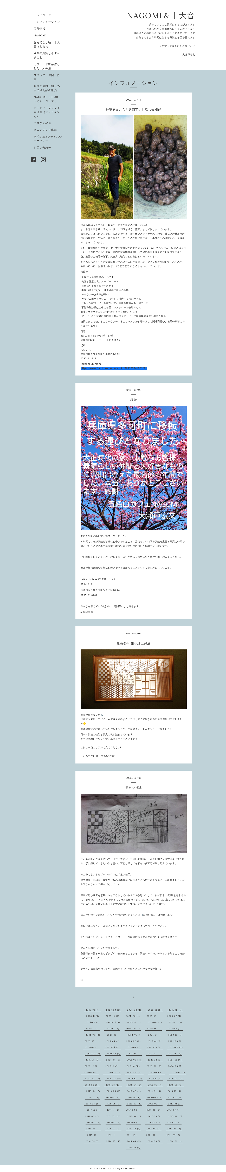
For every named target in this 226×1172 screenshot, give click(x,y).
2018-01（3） (175, 1103)
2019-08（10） (114, 1085)
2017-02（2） (175, 1116)
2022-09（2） (176, 1041)
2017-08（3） (153, 1110)
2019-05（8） (176, 1085)
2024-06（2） (93, 1034)
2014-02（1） (175, 1141)
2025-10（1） (113, 1016)
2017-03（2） (155, 1116)
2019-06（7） (155, 1085)
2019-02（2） (134, 1091)
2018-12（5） (175, 1091)
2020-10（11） (133, 1066)
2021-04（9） (113, 1059)
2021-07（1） (154, 1053)
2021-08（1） (134, 1053)
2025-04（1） (134, 1022)
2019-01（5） (155, 1091)
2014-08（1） (153, 1135)
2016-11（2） (134, 1122)
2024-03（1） (135, 1034)
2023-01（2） (155, 1041)
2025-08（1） (154, 1016)
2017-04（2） (134, 1116)
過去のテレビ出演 (45, 129)
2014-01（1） (134, 1147)
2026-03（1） (113, 1010)
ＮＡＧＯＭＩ (105, 1168)
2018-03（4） (134, 1103)
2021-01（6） (175, 1059)
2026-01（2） (155, 1010)
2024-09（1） (133, 1028)
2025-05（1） (113, 1022)
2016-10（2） (153, 1122)
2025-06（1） (92, 1022)
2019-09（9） (92, 1085)
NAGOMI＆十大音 (161, 15)
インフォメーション (47, 21)
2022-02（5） (176, 1047)
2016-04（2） (113, 1128)
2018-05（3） (113, 1103)
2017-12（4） (94, 1110)
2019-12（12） (135, 1078)
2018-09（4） (133, 1097)
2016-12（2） (114, 1122)
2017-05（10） (113, 1116)
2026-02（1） (134, 1010)
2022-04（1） (133, 1047)
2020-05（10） (135, 1072)
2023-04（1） (112, 1041)
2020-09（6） (154, 1066)
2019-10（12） (176, 1078)
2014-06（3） (93, 1141)
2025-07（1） (174, 1016)
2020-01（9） (114, 1078)
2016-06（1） (93, 1128)
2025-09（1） (133, 1016)
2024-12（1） (176, 1022)
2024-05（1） (114, 1034)
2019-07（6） (134, 1085)
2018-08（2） (154, 1097)
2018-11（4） (93, 1097)
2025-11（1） (93, 1016)
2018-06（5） (93, 1103)
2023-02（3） (134, 1041)
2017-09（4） (133, 1110)
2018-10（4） (113, 1097)
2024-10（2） (112, 1028)
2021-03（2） (134, 1059)
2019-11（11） (156, 1078)
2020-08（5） (176, 1066)
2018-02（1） (155, 1103)
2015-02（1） (94, 1135)
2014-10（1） (134, 1135)
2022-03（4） (155, 1047)
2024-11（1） (93, 1028)
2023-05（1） (92, 1041)
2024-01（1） (155, 1034)
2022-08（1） (92, 1047)
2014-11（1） (114, 1135)
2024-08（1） (154, 1028)
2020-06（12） (112, 1072)
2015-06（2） (174, 1128)
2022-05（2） (113, 1047)
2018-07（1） (175, 1097)
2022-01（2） (93, 1053)
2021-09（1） (114, 1053)
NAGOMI (41, 35)
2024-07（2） (175, 1028)
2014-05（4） (113, 1141)
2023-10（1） (175, 1034)
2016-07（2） (174, 1122)
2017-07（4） (174, 1110)
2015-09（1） (154, 1128)
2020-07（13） (90, 1072)
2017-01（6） (94, 1122)
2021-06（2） (174, 1053)
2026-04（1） (93, 1010)
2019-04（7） (93, 1091)
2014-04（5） (134, 1141)
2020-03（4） (178, 1072)
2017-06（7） (92, 1116)
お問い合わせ (42, 147)
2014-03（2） (155, 1141)
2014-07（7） (173, 1135)
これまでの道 (42, 123)
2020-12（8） (92, 1066)
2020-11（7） (112, 1066)
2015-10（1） (134, 1128)
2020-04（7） (157, 1072)
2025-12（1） (176, 1010)
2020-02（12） (93, 1078)
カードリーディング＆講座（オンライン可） (47, 112)
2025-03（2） (155, 1022)
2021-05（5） (93, 1059)
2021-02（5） (155, 1059)
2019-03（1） (114, 1091)
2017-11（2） (113, 1110)
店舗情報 (39, 28)
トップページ (42, 15)
